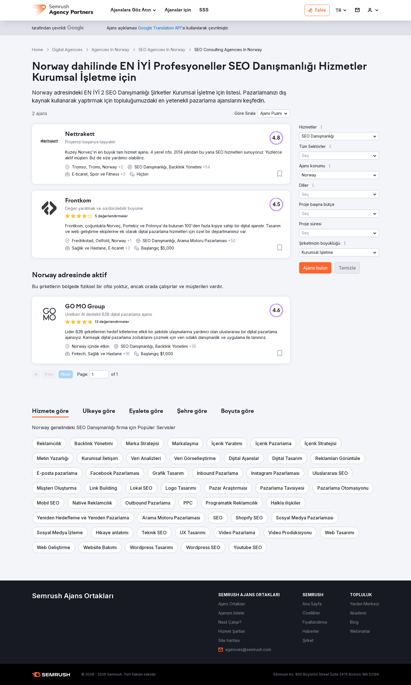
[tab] (50, 411)
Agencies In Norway (110, 49)
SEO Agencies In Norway (161, 49)
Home (37, 49)
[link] (178, 10)
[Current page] (99, 374)
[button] (341, 10)
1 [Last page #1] (117, 374)
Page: (82, 374)
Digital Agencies (67, 49)
